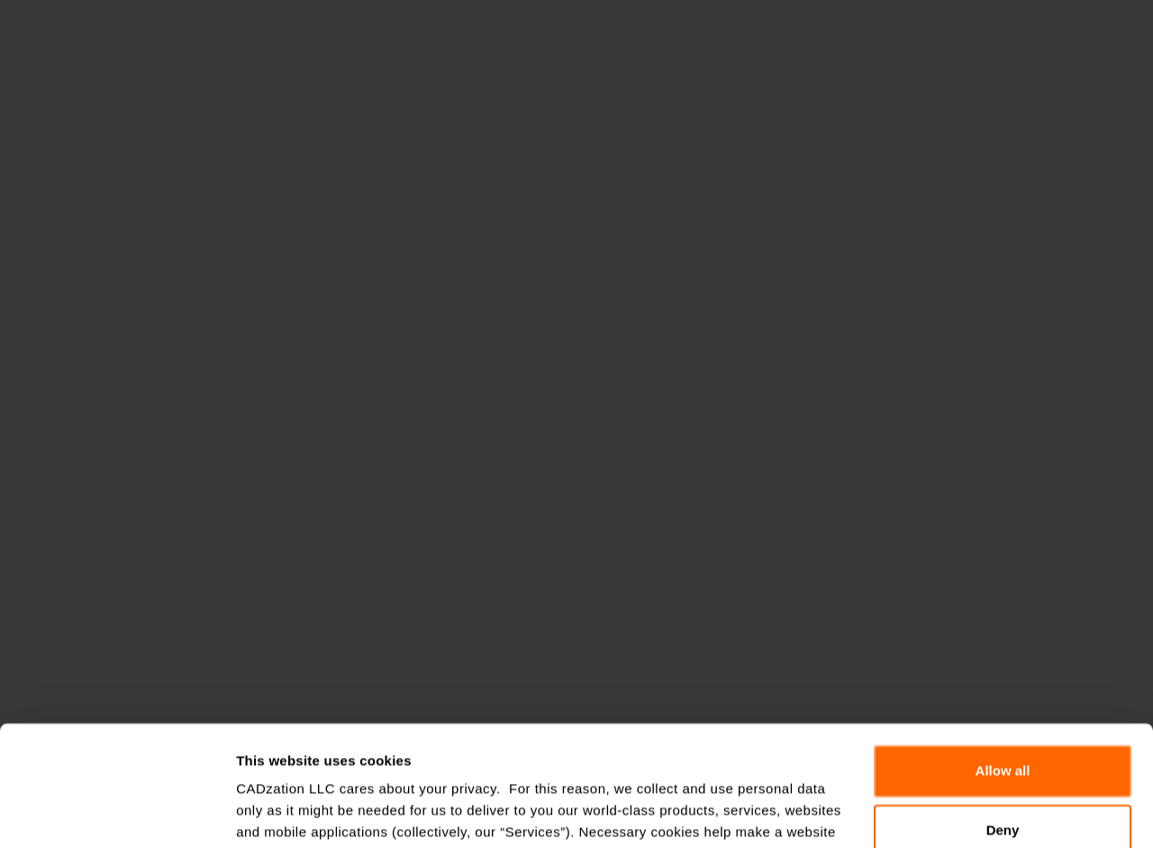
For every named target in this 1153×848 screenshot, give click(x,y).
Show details (278, 812)
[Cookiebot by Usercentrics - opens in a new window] (116, 812)
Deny (1003, 717)
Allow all (1003, 658)
